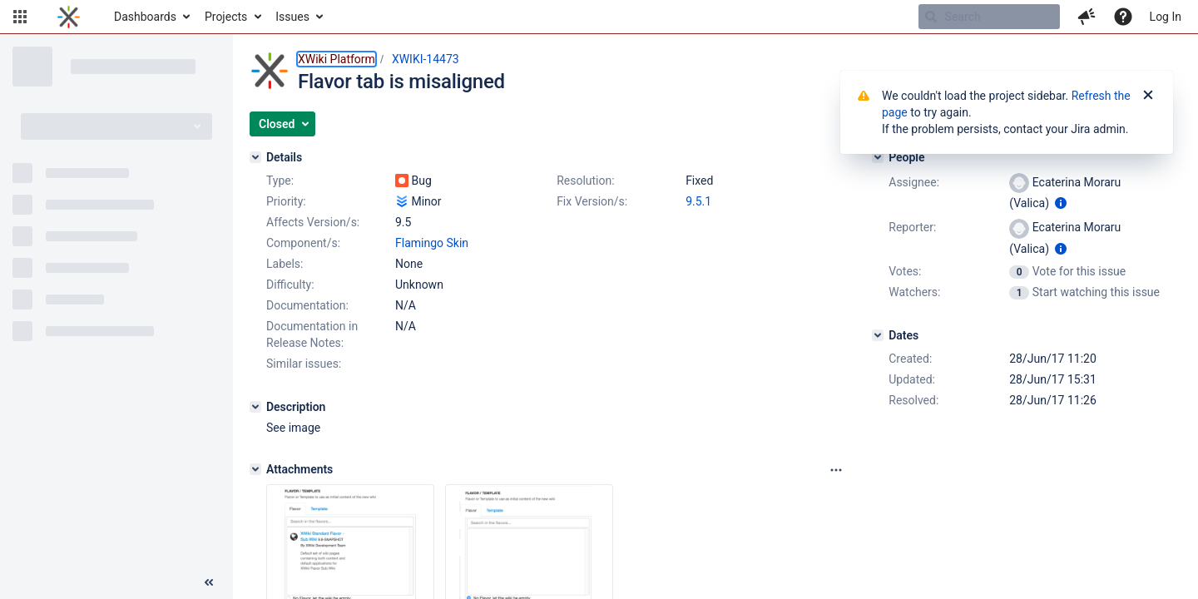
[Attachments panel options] (836, 470)
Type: (280, 180)
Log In (1165, 16)
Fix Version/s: (592, 201)
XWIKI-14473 (425, 59)
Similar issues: (303, 363)
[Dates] (878, 335)
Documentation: (307, 305)
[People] (878, 157)
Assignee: (914, 182)
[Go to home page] (68, 16)
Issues (292, 16)
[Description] (255, 407)
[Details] (255, 157)
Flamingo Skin (431, 243)
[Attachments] (255, 469)
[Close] (1148, 95)
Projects (226, 16)
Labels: (284, 263)
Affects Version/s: (312, 222)
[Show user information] (1060, 203)
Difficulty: (290, 284)
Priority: (286, 201)
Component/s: (303, 243)
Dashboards (145, 16)
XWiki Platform (336, 59)
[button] (20, 16)
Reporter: (912, 227)
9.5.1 (698, 201)
